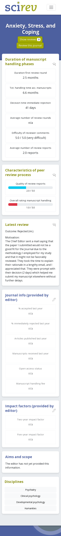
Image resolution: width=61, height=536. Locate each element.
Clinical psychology (30, 495)
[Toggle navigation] (51, 7)
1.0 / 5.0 (30, 204)
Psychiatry (30, 489)
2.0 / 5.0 (30, 187)
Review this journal (30, 45)
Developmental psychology (30, 502)
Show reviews (30, 39)
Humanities (30, 508)
